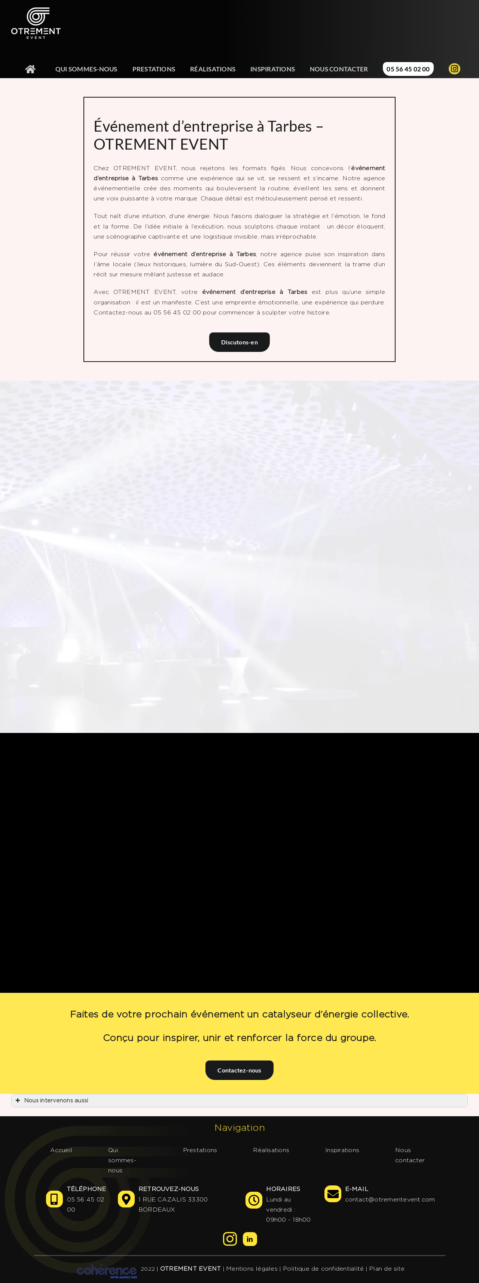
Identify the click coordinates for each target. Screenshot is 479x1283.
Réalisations (271, 1150)
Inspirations (342, 1150)
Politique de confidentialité (323, 1268)
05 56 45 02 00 (85, 1204)
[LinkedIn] (250, 1239)
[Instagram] (230, 1239)
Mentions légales (252, 1268)
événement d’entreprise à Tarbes (204, 254)
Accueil (61, 1150)
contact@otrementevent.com (390, 1199)
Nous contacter (410, 1155)
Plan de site (387, 1268)
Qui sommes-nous (122, 1160)
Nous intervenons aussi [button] (51, 1100)
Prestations (200, 1150)
